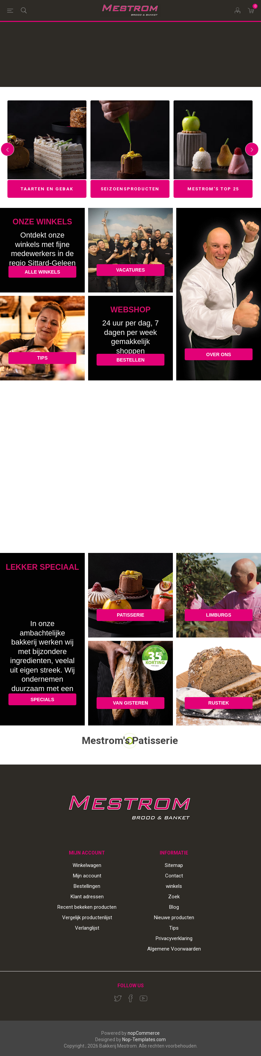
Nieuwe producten (174, 917)
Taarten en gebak (47, 188)
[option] (46, 149)
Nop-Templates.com (144, 1039)
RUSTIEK (218, 703)
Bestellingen (87, 886)
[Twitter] (117, 998)
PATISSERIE (130, 615)
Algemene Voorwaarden (174, 949)
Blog (174, 907)
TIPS (42, 358)
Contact (174, 876)
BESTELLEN (130, 360)
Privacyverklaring (174, 938)
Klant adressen (87, 897)
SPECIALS (42, 699)
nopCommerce (144, 1033)
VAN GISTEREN (130, 703)
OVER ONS (218, 354)
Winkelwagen (87, 865)
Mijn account (87, 876)
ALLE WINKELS (42, 272)
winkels (174, 886)
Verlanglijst (87, 928)
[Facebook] (130, 998)
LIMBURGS (218, 615)
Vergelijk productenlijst (87, 917)
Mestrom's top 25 (213, 188)
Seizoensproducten (130, 188)
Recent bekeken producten (86, 907)
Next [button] (252, 149)
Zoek (174, 897)
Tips (174, 928)
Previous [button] (7, 149)
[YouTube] (143, 998)
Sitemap (174, 865)
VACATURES (130, 270)
